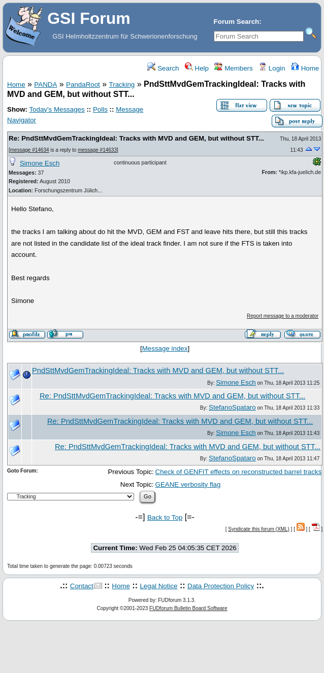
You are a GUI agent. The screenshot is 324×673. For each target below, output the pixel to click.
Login (271, 68)
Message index (165, 348)
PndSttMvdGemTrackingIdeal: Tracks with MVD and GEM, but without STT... (158, 370)
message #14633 (97, 150)
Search (163, 68)
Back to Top (164, 517)
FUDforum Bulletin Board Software (188, 608)
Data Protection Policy (220, 586)
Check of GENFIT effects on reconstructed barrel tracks (238, 472)
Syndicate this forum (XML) (258, 529)
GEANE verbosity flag (188, 484)
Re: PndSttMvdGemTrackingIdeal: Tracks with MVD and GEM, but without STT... (136, 138)
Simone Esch (40, 163)
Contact (81, 586)
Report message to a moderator (282, 316)
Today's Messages (56, 109)
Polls (100, 109)
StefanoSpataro (232, 407)
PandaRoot (83, 84)
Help (197, 68)
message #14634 (29, 150)
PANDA (45, 84)
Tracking (122, 84)
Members (233, 68)
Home (305, 68)
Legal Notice (158, 586)
